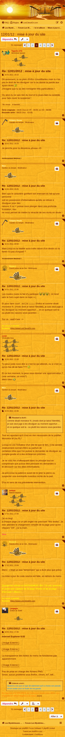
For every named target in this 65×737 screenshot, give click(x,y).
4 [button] (40, 45)
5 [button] (44, 45)
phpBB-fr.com (37, 731)
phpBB (24, 728)
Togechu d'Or (17, 51)
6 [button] (48, 45)
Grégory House (15, 120)
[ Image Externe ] (10, 642)
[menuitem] (5, 23)
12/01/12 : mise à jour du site (23, 34)
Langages (14, 609)
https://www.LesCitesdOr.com (22, 328)
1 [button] (28, 45)
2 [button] (32, 45)
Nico (4, 166)
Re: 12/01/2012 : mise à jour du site (26, 71)
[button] (25, 45)
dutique (12, 491)
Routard (12, 266)
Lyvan (4, 336)
